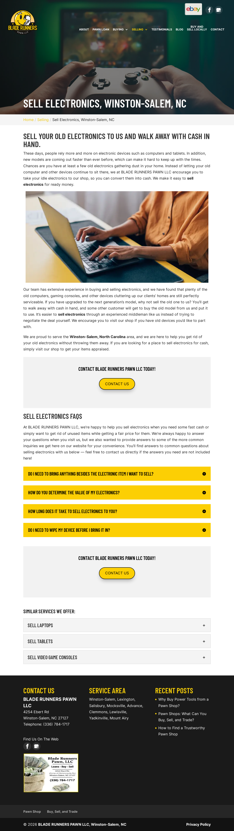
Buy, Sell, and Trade (62, 811)
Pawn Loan (101, 29)
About (84, 29)
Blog (179, 29)
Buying (118, 29)
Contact (217, 29)
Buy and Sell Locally (197, 28)
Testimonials (162, 29)
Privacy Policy (198, 824)
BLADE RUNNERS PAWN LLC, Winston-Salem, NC (82, 824)
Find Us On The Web (40, 739)
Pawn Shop (32, 811)
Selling (137, 29)
